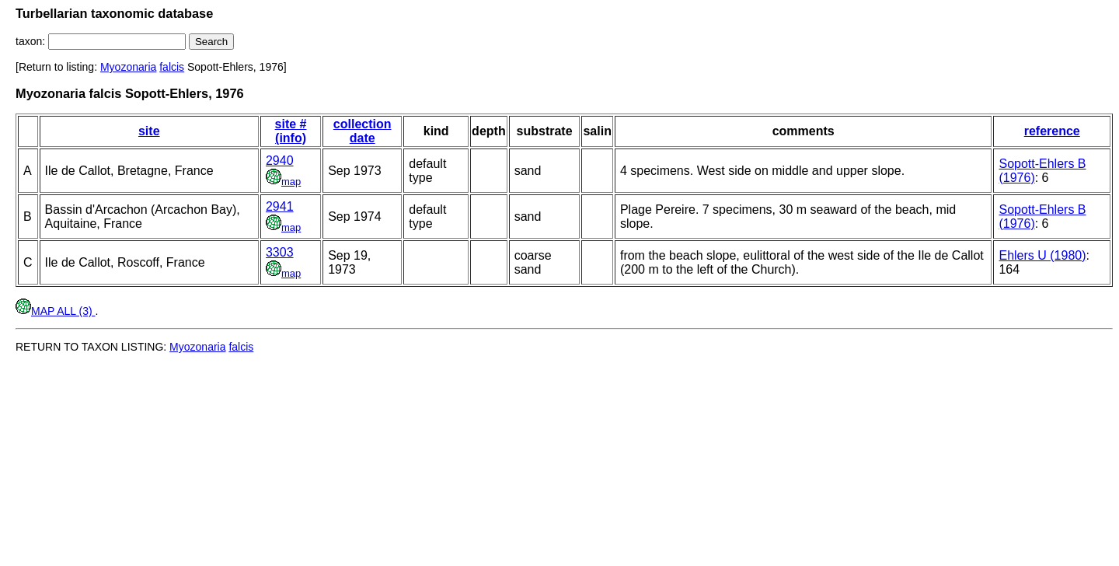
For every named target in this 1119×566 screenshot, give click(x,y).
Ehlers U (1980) (1042, 255)
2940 (280, 160)
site (149, 131)
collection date (362, 131)
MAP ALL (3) (55, 311)
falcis (171, 67)
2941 (280, 206)
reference (1052, 131)
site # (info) (291, 131)
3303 (280, 252)
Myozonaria (128, 67)
